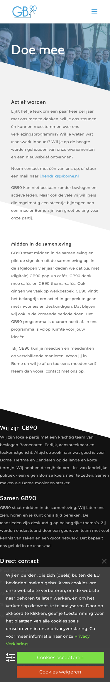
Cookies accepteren (60, 657)
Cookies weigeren (60, 672)
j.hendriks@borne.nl (59, 176)
